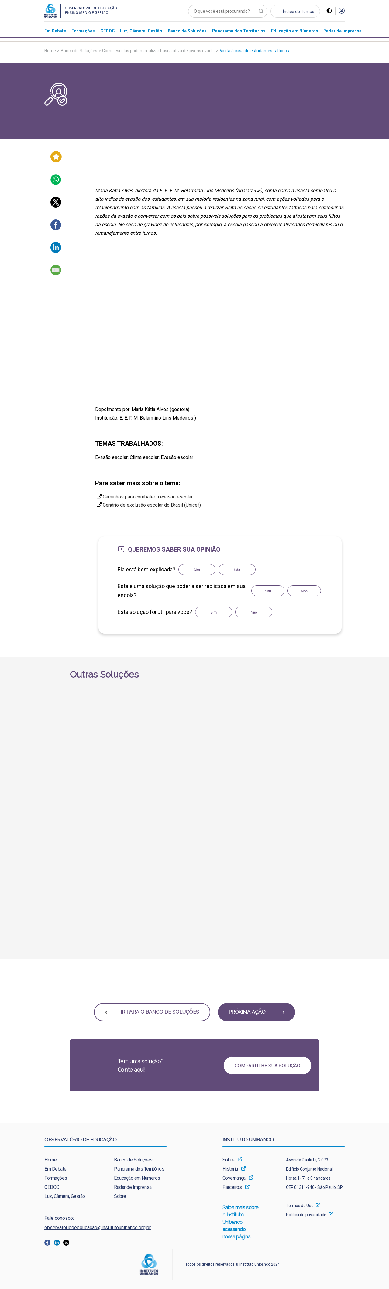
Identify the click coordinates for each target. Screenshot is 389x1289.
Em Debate (55, 1169)
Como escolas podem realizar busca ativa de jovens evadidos (160, 50)
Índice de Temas (298, 11)
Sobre (120, 1196)
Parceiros (232, 1187)
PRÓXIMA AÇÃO (257, 1012)
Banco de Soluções (79, 50)
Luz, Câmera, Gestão (64, 1196)
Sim (197, 570)
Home (50, 50)
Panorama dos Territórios (139, 1169)
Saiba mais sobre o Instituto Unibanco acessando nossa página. (240, 1222)
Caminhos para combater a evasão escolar (148, 497)
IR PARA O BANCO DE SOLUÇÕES (152, 1012)
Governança (234, 1178)
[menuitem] (55, 31)
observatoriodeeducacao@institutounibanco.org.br (97, 1227)
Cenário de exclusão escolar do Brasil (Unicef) (152, 505)
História (230, 1169)
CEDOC (51, 1187)
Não (237, 570)
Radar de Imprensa (133, 1187)
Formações (55, 1178)
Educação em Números (137, 1178)
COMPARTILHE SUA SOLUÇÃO (267, 1066)
